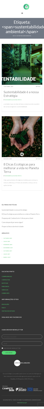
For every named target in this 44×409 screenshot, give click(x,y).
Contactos (6, 280)
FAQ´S (4, 307)
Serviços (5, 290)
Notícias (5, 283)
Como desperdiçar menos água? (12, 222)
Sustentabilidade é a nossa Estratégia (21, 94)
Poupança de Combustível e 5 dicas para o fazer (17, 218)
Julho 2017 (6, 254)
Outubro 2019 (7, 238)
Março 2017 (6, 257)
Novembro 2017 (8, 247)
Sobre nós (5, 293)
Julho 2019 (6, 241)
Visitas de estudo (8, 311)
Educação (5, 304)
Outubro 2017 (7, 250)
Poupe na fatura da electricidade (13, 226)
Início (14, 35)
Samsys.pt (23, 402)
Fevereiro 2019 (7, 244)
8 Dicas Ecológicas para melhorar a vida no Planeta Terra (21, 168)
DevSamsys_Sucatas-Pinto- (13, 99)
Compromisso (7, 276)
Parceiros (5, 286)
